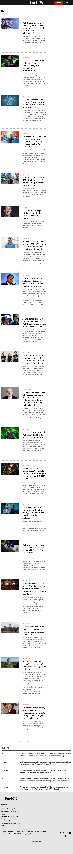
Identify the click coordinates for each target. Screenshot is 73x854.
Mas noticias (24, 741)
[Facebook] (60, 833)
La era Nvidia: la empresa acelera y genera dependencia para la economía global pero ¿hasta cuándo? (33, 66)
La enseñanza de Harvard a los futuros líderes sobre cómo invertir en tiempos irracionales (34, 630)
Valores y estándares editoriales (31, 831)
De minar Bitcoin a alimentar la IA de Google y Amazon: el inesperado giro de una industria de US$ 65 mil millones (34, 474)
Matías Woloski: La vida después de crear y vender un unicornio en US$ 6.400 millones (34, 665)
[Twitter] (64, 833)
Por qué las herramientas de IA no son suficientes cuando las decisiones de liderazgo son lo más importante (34, 142)
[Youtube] (70, 833)
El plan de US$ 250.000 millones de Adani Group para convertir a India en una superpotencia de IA (33, 282)
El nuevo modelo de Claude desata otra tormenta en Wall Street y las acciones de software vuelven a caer (34, 323)
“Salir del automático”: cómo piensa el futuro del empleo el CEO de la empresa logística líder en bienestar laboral (44, 771)
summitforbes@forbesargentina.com (10, 816)
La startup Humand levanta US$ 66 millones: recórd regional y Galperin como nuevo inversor (34, 181)
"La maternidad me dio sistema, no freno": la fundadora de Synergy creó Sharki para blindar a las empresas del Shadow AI (44, 788)
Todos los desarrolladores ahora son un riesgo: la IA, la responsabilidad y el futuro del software (34, 549)
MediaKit (3, 831)
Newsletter (11, 831)
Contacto (18, 831)
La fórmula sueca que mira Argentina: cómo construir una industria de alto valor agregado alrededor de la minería (45, 763)
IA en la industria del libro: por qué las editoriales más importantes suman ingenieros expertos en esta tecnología (34, 589)
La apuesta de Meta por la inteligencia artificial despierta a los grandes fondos (33, 214)
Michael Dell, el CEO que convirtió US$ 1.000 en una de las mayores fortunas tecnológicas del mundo (34, 245)
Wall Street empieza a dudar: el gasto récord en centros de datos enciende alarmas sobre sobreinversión (33, 28)
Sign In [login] (68, 2)
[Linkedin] (65, 835)
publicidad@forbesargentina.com (9, 809)
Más (39, 748)
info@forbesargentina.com (12, 811)
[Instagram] (67, 833)
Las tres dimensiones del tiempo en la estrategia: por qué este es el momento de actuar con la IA (34, 103)
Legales (11, 834)
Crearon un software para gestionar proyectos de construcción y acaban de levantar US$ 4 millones (33, 359)
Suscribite (58, 2)
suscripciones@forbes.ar (7, 821)
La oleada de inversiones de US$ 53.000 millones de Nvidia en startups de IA (34, 434)
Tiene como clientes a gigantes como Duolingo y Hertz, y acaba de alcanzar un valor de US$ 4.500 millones (33, 513)
